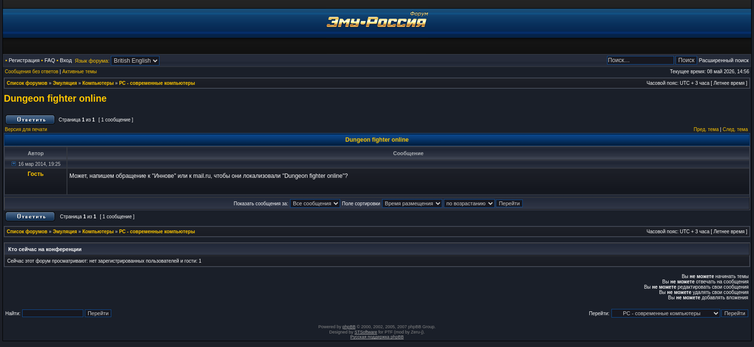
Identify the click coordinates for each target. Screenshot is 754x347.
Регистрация (24, 60)
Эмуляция (65, 83)
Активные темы (79, 71)
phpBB (349, 326)
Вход (66, 60)
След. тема (735, 129)
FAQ (49, 60)
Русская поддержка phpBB (377, 336)
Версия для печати (26, 129)
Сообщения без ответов (31, 71)
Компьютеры (98, 83)
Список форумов (27, 83)
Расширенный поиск (724, 60)
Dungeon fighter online (55, 98)
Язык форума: (92, 61)
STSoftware (366, 332)
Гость (35, 174)
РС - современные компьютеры (157, 83)
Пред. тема (706, 129)
